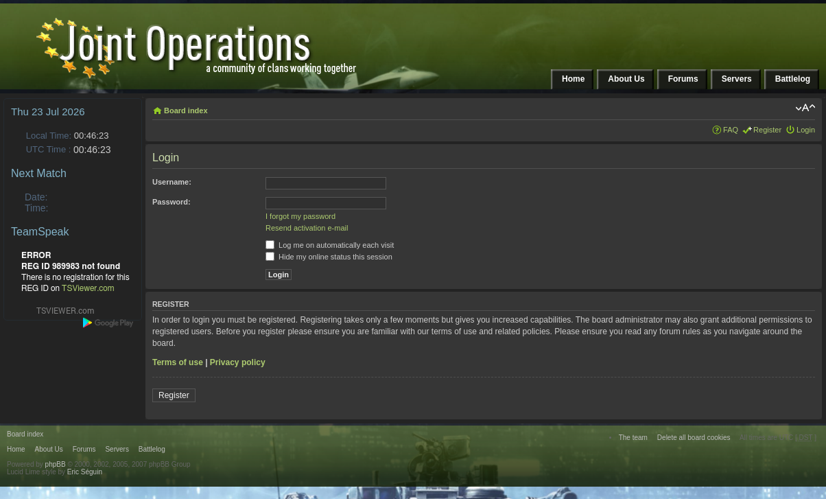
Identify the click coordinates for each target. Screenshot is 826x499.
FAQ (730, 130)
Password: (171, 202)
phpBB (55, 464)
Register (767, 130)
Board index (186, 110)
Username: (171, 182)
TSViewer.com (88, 288)
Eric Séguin (84, 472)
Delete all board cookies (694, 437)
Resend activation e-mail (307, 228)
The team (633, 437)
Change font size (805, 108)
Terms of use (177, 362)
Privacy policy (238, 362)
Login (805, 130)
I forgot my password (300, 216)
